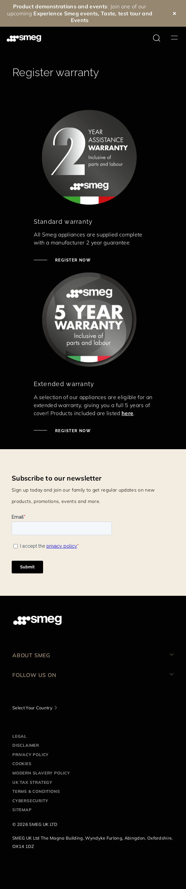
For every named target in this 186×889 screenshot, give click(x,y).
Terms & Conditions (36, 791)
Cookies (22, 763)
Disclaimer (25, 745)
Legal (19, 736)
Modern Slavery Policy (41, 772)
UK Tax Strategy (32, 782)
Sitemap (22, 809)
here (127, 413)
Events (80, 20)
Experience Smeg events (65, 13)
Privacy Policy (30, 754)
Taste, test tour (121, 13)
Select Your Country (32, 707)
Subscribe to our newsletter (57, 478)
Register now (72, 260)
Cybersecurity (30, 800)
